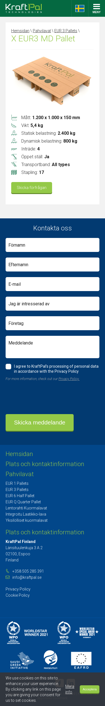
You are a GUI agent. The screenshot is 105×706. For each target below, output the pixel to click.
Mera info (69, 689)
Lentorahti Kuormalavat (26, 508)
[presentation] (48, 398)
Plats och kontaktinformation (45, 464)
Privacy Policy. (69, 379)
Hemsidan (20, 31)
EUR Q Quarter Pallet (23, 502)
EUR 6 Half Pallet (20, 496)
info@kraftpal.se (26, 577)
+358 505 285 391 (28, 571)
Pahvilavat (42, 31)
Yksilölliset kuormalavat (27, 520)
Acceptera (90, 689)
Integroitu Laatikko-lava (26, 514)
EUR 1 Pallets (17, 483)
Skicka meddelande (39, 422)
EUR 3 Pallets (65, 31)
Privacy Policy (18, 589)
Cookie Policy (18, 595)
